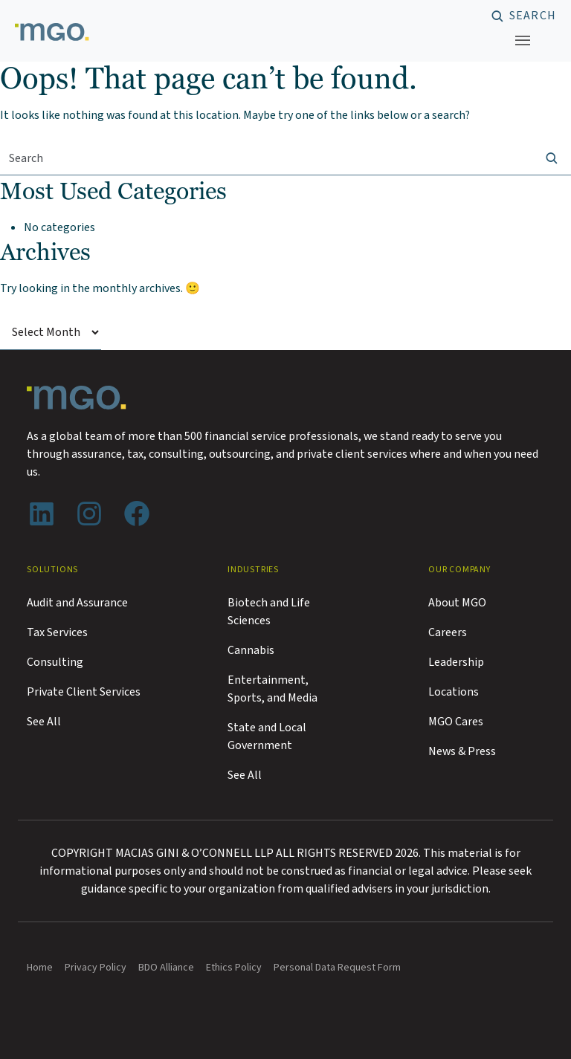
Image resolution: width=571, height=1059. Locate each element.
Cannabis (251, 650)
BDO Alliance (166, 967)
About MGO (457, 603)
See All (44, 721)
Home (40, 967)
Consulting (55, 662)
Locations (453, 692)
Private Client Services (84, 692)
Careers (447, 632)
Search (532, 16)
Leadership (456, 662)
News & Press (462, 751)
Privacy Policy (95, 967)
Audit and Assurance (77, 603)
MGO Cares (455, 721)
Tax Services (57, 632)
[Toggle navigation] (522, 40)
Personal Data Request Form (337, 967)
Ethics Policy (234, 967)
